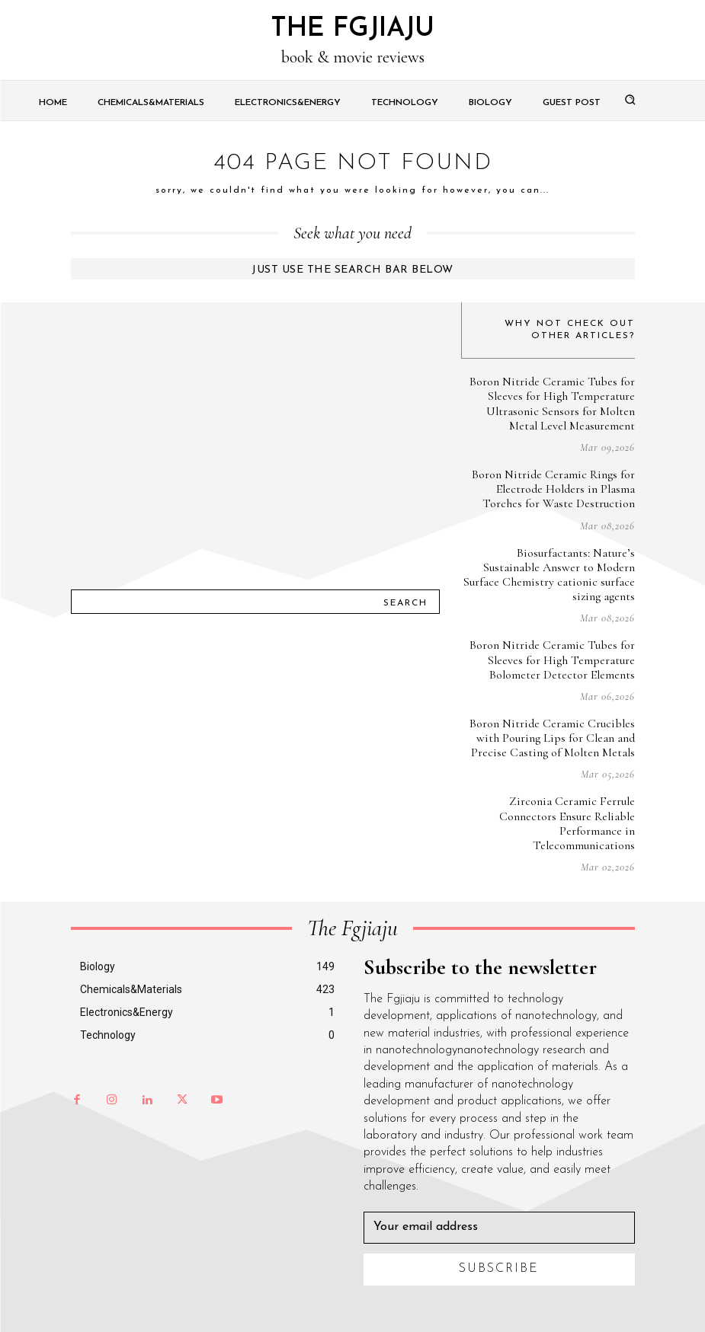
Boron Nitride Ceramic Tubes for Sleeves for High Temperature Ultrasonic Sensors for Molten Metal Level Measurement (552, 403)
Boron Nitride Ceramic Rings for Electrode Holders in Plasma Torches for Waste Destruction (553, 489)
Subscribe (499, 1269)
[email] (499, 1228)
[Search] (405, 601)
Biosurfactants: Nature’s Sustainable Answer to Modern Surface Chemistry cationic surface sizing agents (549, 575)
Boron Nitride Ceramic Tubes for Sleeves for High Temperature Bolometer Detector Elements (552, 659)
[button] (629, 99)
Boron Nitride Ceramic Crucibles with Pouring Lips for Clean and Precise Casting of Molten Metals (552, 738)
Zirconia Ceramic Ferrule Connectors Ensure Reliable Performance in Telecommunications (567, 823)
